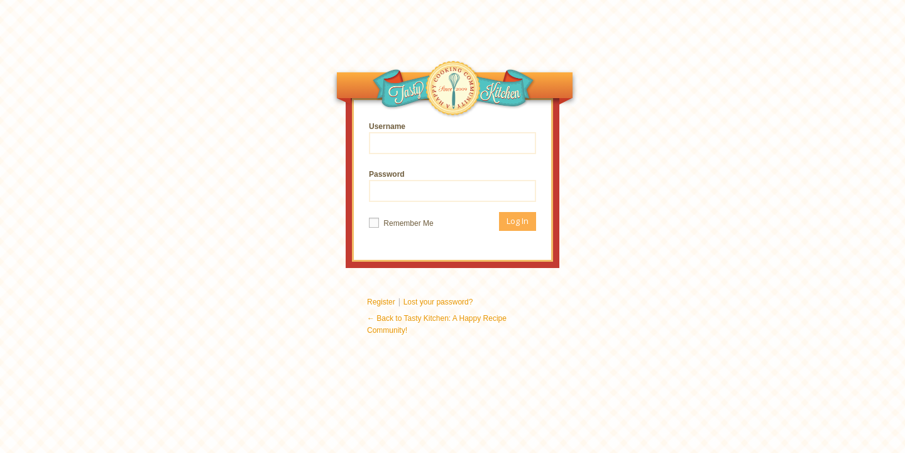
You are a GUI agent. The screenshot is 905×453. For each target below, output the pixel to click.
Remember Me (401, 223)
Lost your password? (438, 302)
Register (381, 302)
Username (452, 138)
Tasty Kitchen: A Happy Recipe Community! (453, 91)
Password (452, 186)
